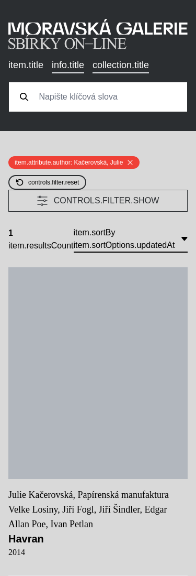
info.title (68, 65)
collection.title (121, 65)
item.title (25, 65)
